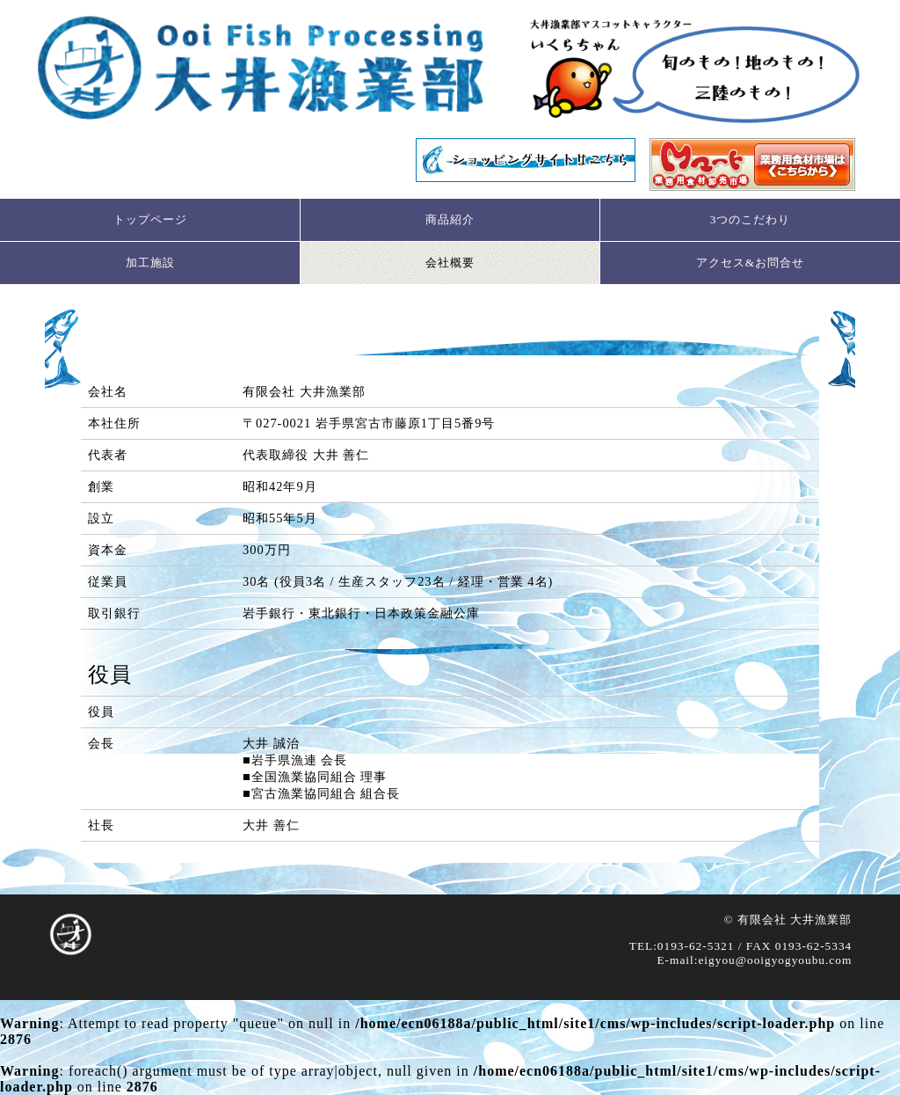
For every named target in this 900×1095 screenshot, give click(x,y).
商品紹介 (450, 219)
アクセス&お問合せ (750, 262)
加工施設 (150, 262)
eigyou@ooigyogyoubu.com (775, 960)
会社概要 (450, 262)
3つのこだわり (750, 219)
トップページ (150, 219)
